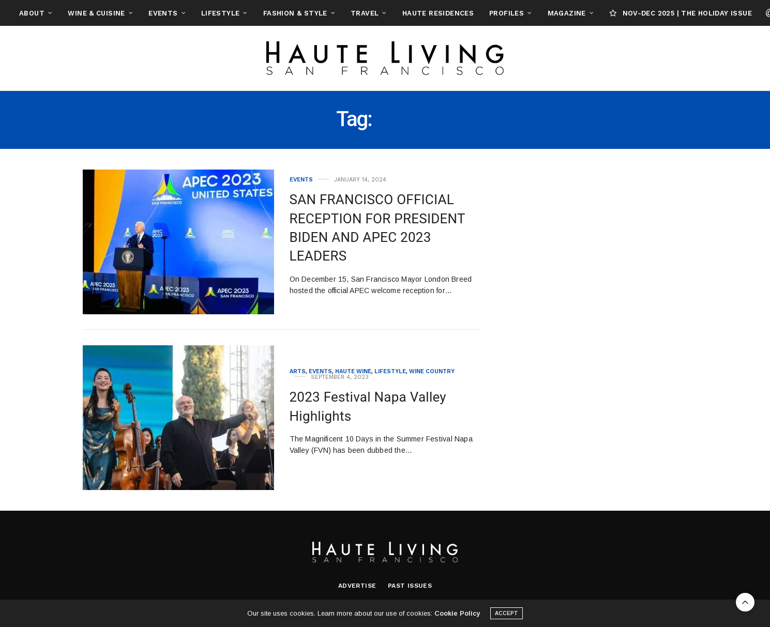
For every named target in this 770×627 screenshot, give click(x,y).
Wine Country (432, 371)
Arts (298, 371)
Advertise (357, 585)
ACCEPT (507, 614)
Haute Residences (438, 13)
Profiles (506, 13)
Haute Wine (353, 371)
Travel (365, 13)
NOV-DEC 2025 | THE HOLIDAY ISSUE (680, 13)
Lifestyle (220, 13)
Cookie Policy (457, 614)
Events (162, 13)
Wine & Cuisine (96, 13)
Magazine (567, 13)
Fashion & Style (295, 13)
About (31, 13)
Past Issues (410, 585)
